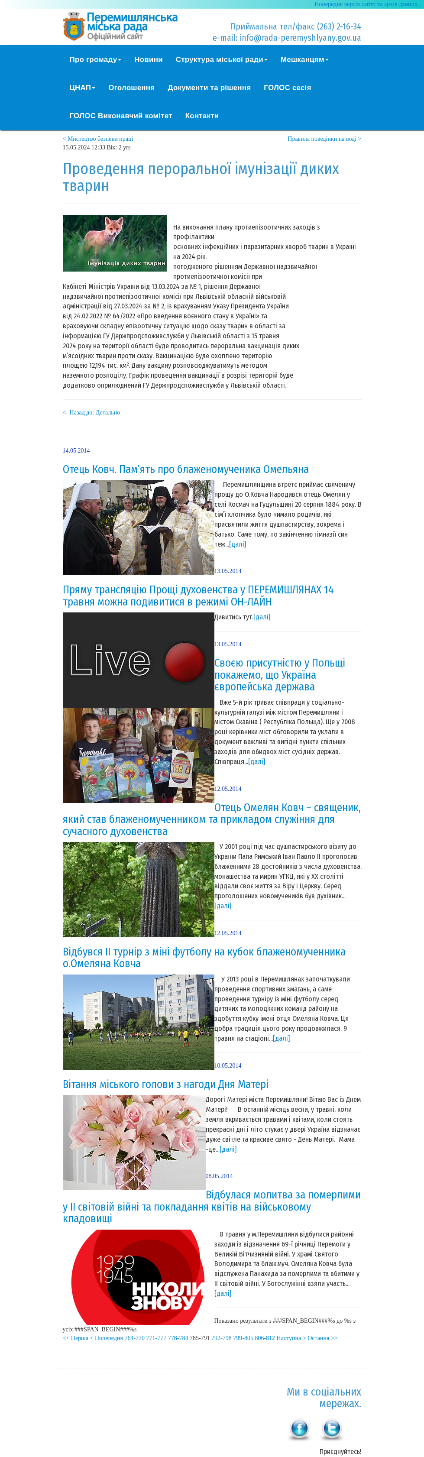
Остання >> (322, 1338)
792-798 (221, 1338)
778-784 (178, 1338)
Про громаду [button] (96, 59)
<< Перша (76, 1338)
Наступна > (291, 1338)
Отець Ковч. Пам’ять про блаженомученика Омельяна (186, 469)
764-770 (134, 1338)
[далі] (237, 544)
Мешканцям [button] (305, 59)
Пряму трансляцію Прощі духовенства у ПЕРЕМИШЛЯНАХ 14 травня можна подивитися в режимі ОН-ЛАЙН (198, 596)
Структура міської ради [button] (222, 59)
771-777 (156, 1338)
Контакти (202, 116)
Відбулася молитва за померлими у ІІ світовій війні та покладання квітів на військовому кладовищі (212, 1206)
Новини (148, 59)
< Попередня (106, 1338)
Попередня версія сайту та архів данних (366, 4)
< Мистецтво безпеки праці (98, 139)
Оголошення (131, 88)
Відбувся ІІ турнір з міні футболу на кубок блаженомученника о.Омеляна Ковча (204, 958)
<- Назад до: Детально (91, 412)
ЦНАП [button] (83, 88)
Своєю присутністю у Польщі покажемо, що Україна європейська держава (279, 675)
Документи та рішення (209, 88)
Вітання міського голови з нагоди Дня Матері (166, 1084)
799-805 (243, 1338)
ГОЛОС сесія (287, 88)
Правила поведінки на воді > (324, 139)
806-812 (265, 1338)
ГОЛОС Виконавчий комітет (121, 116)
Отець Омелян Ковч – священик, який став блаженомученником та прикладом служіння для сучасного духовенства (212, 819)
